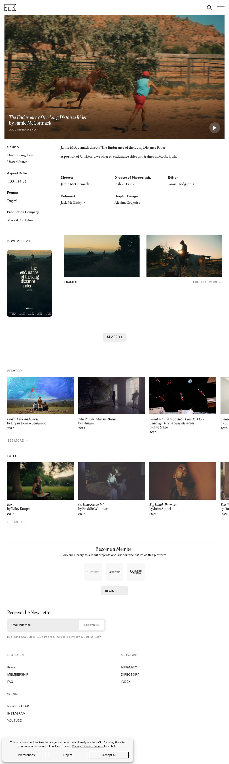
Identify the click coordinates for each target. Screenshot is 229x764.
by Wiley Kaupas (40, 507)
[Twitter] (10, 232)
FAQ (10, 682)
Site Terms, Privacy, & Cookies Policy (79, 637)
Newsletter (18, 706)
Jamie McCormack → (76, 184)
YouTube (14, 721)
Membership (17, 675)
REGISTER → (114, 591)
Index (126, 682)
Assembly (129, 668)
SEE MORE (15, 441)
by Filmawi (111, 421)
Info (11, 668)
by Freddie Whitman (111, 507)
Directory (130, 675)
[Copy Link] (29, 232)
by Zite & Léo (182, 423)
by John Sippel (182, 507)
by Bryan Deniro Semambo (40, 421)
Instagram (16, 714)
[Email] (48, 232)
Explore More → (207, 282)
